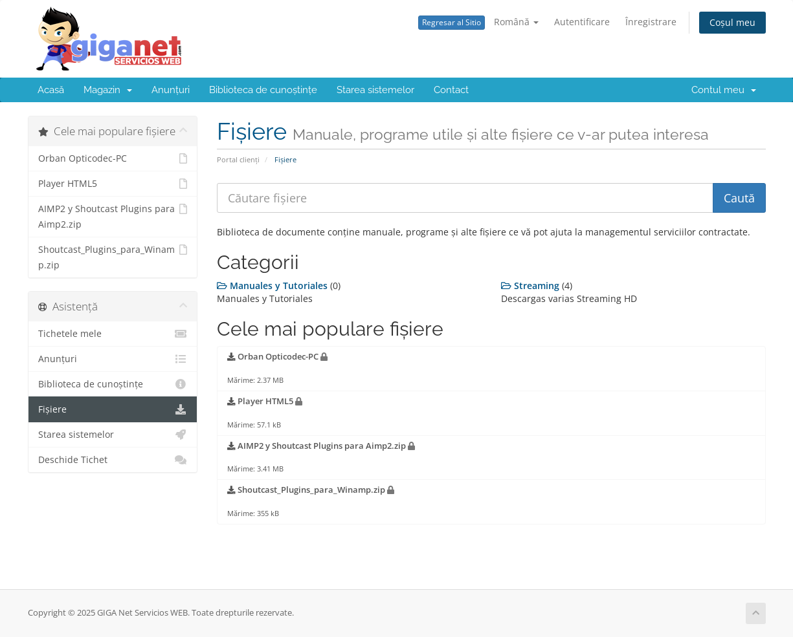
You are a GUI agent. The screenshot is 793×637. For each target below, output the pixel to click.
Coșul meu (732, 22)
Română (516, 22)
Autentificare (582, 22)
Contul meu (723, 90)
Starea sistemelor (375, 90)
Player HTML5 (113, 183)
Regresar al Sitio (451, 22)
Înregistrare (650, 22)
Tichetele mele (113, 333)
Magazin (108, 90)
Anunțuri (170, 90)
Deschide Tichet (113, 460)
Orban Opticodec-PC (113, 158)
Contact (451, 90)
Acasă (51, 90)
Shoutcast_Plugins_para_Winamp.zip (113, 256)
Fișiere (113, 409)
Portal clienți (238, 159)
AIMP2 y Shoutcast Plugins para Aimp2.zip (113, 215)
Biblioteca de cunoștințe (263, 90)
